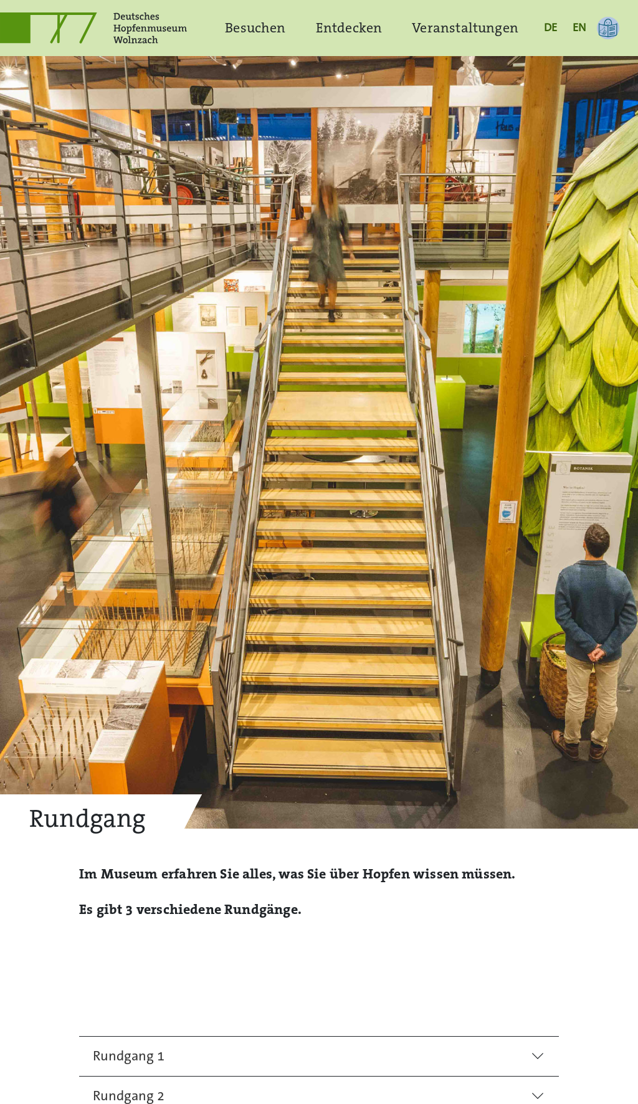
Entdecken (349, 28)
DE (550, 27)
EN (579, 27)
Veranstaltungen (465, 28)
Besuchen (255, 28)
